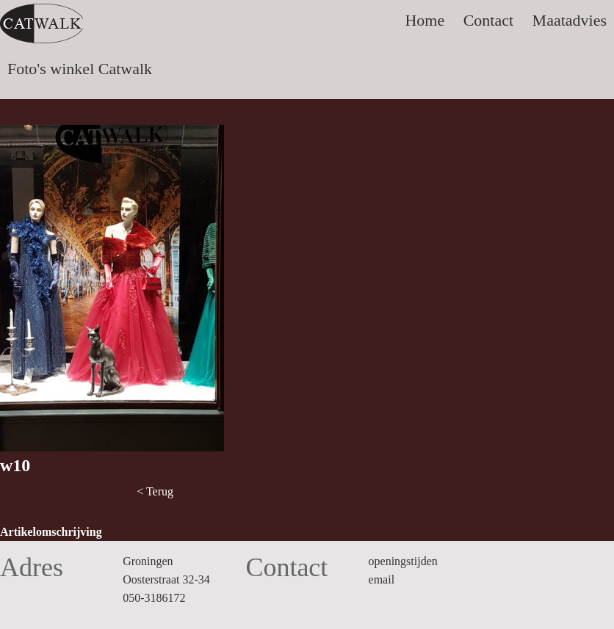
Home (424, 20)
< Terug (155, 491)
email (382, 579)
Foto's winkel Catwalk (79, 68)
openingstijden (403, 561)
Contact (488, 20)
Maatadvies (569, 20)
